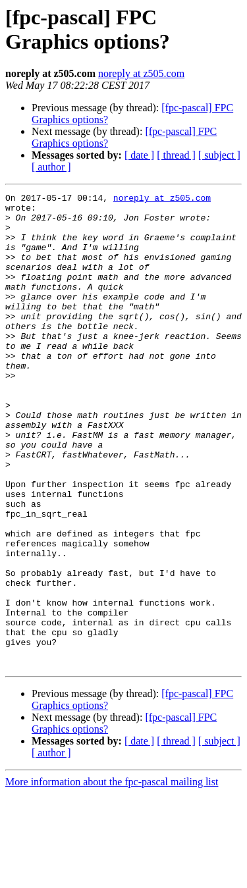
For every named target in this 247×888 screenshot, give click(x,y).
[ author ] (51, 166)
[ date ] (139, 155)
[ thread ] (176, 155)
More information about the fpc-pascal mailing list (111, 876)
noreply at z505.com (141, 73)
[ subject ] (219, 155)
